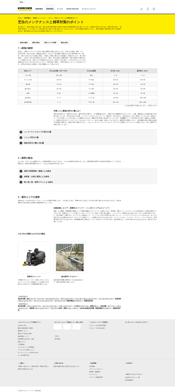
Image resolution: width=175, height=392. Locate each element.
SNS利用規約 (129, 380)
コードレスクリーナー (106, 299)
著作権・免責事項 (94, 372)
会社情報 (92, 366)
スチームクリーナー (67, 299)
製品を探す (64, 42)
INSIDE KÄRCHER (72, 9)
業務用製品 (50, 9)
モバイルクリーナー (52, 299)
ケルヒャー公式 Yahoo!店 (97, 328)
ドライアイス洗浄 (56, 308)
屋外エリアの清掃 (50, 42)
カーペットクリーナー (50, 306)
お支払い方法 (22, 325)
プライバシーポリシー (96, 369)
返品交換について (23, 336)
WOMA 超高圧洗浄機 (87, 308)
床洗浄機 (103, 306)
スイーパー (40, 299)
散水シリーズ (31, 299)
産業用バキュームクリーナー (39, 308)
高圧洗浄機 (21, 299)
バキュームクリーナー (34, 306)
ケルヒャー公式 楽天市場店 (97, 325)
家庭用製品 (39, 9)
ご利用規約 (21, 344)
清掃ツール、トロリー (71, 308)
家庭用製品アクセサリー (74, 301)
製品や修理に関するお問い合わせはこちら (66, 366)
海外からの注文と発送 (24, 333)
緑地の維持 (24, 42)
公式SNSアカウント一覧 (132, 377)
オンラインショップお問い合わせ (28, 352)
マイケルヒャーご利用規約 (26, 347)
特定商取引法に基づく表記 (26, 339)
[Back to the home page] (26, 9)
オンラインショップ (88, 9)
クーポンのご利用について (26, 350)
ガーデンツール (60, 301)
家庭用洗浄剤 (88, 301)
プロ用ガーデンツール (81, 306)
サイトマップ (93, 374)
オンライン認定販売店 (96, 377)
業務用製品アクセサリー (103, 308)
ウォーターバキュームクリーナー (86, 299)
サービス (60, 9)
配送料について (22, 331)
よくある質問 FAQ (23, 355)
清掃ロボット (94, 306)
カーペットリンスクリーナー (43, 301)
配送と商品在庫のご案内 (25, 328)
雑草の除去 (36, 42)
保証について (22, 342)
